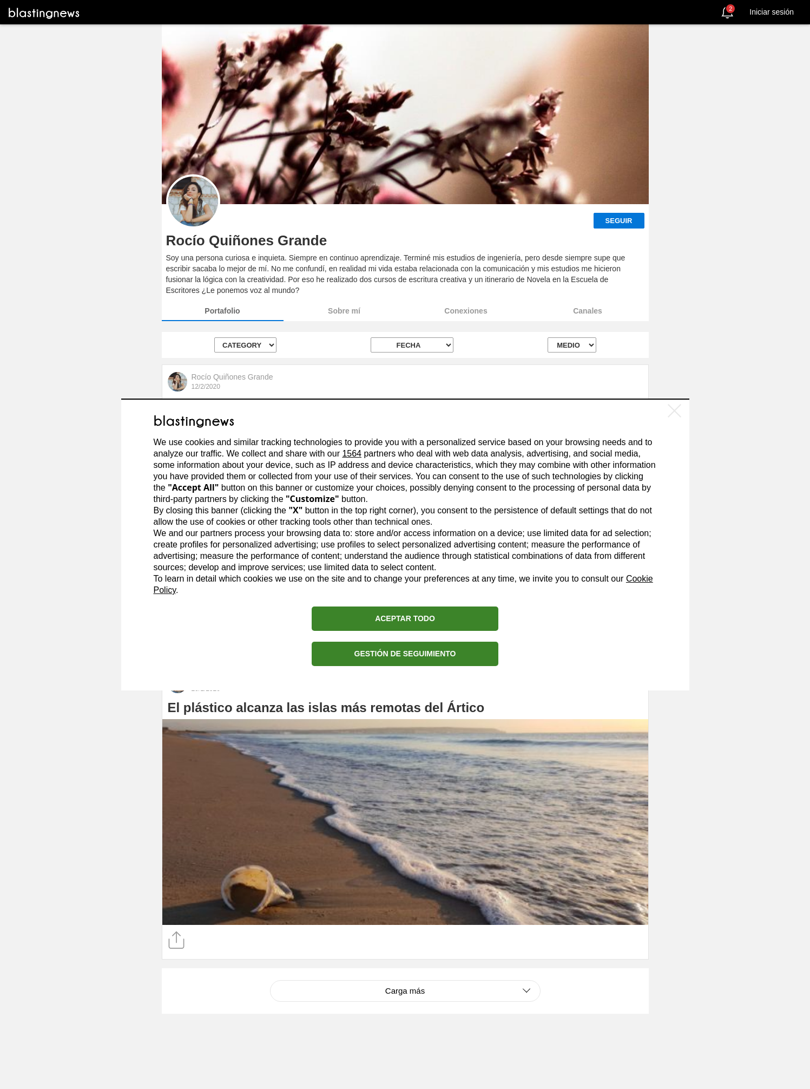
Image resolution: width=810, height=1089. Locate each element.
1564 (351, 453)
